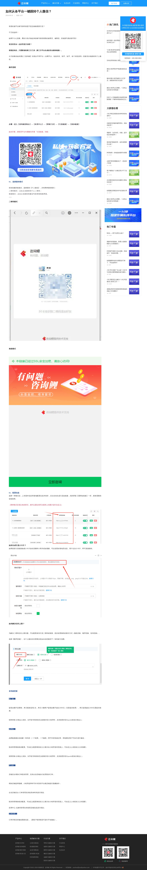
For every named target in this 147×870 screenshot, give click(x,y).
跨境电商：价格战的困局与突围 (117, 152)
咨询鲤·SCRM (19, 843)
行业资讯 (62, 843)
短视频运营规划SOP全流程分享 (117, 190)
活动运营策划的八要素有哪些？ (117, 60)
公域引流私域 (34, 843)
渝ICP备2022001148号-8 (113, 867)
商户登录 (114, 3)
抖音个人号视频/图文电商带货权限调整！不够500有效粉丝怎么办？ (117, 99)
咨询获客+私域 (34, 853)
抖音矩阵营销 (34, 857)
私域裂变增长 (34, 846)
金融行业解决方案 (49, 857)
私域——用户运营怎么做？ (115, 233)
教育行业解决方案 (49, 850)
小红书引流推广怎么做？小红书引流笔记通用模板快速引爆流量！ (117, 272)
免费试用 (126, 3)
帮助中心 (62, 846)
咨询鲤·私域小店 (20, 853)
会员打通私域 (34, 850)
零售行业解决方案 (49, 843)
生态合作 (62, 850)
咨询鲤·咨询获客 (20, 846)
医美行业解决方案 (49, 860)
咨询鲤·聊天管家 (20, 850)
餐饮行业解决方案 (49, 853)
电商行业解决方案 (49, 846)
